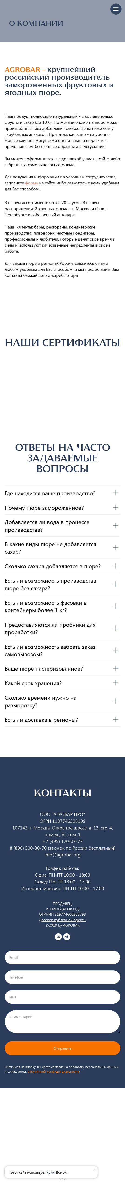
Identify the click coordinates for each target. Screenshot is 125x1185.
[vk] (58, 936)
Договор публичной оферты (62, 919)
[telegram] (66, 936)
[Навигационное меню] (115, 9)
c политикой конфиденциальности (53, 1071)
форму (31, 183)
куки (50, 1172)
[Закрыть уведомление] (94, 1169)
